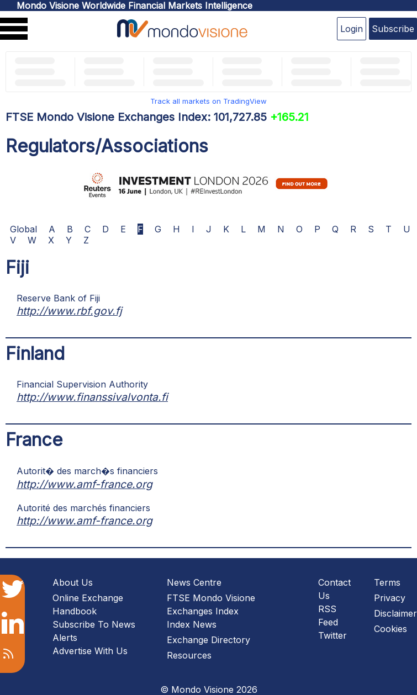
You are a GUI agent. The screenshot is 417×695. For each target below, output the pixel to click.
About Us (72, 582)
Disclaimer (395, 613)
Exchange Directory (208, 639)
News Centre (194, 582)
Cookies (390, 628)
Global (23, 229)
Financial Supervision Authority (82, 384)
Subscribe (393, 28)
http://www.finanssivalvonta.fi (92, 397)
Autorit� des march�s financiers (87, 470)
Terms (387, 582)
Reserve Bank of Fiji (58, 298)
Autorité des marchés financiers (83, 507)
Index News (192, 624)
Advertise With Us (90, 650)
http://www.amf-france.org (84, 484)
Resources (189, 655)
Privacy (389, 597)
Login (351, 28)
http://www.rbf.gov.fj (69, 311)
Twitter (332, 635)
